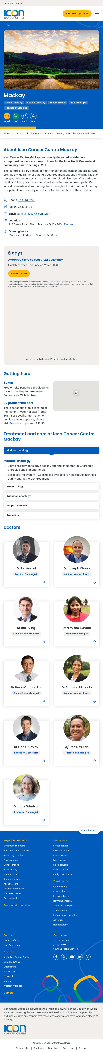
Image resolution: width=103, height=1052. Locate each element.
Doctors (8, 935)
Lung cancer (59, 860)
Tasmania (9, 976)
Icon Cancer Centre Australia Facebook (56, 957)
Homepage (14, 14)
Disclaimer (53, 1048)
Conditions (60, 840)
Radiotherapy (60, 886)
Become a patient (77, 13)
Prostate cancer (61, 850)
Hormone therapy (62, 900)
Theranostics (60, 910)
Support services (31, 506)
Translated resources (17, 905)
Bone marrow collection (65, 915)
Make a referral (11, 940)
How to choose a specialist (17, 850)
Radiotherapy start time (40, 133)
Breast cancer (60, 845)
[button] (76, 393)
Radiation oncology (31, 497)
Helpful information (15, 840)
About (20, 133)
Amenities (31, 516)
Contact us (60, 935)
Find (24, 118)
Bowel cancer (60, 855)
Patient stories (11, 874)
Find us (68, 224)
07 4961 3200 (26, 199)
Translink (15, 423)
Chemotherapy (61, 891)
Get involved (10, 898)
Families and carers (14, 888)
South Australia (11, 971)
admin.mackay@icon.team (33, 213)
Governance (69, 1048)
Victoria (8, 981)
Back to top (89, 830)
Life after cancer (12, 893)
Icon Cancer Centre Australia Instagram (88, 957)
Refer (33, 118)
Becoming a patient (14, 855)
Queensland (10, 966)
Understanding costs (14, 845)
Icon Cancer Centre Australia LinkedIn (80, 957)
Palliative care (11, 883)
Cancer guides (11, 864)
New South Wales (13, 961)
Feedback (39, 1048)
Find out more (19, 273)
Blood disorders (61, 869)
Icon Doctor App (12, 945)
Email (7, 118)
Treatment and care (84, 133)
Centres (8, 952)
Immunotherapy (62, 896)
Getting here (63, 133)
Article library (10, 869)
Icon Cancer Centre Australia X (64, 957)
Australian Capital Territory (17, 957)
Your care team (12, 860)
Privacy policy (23, 1048)
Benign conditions (62, 874)
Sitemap (83, 1048)
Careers (8, 992)
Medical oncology (31, 451)
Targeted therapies (63, 905)
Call (15, 118)
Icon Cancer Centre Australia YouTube (72, 957)
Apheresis (58, 919)
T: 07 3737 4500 (61, 940)
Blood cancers (60, 864)
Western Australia (13, 985)
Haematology (31, 487)
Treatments (60, 881)
